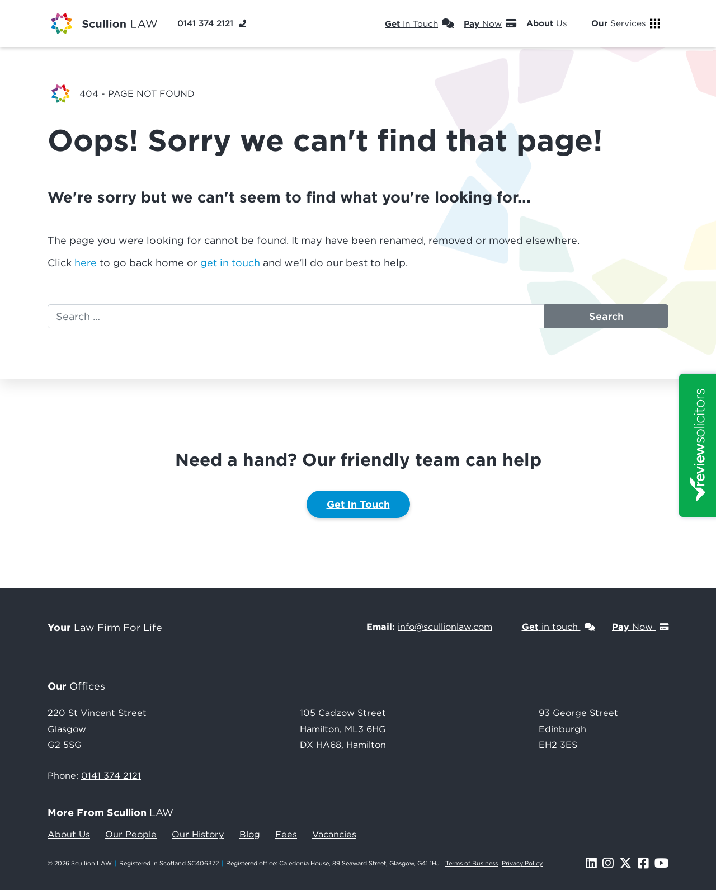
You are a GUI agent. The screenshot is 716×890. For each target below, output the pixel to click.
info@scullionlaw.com (445, 626)
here (85, 262)
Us (553, 23)
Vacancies (334, 834)
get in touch (230, 262)
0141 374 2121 (111, 775)
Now (490, 24)
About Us (69, 834)
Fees (286, 834)
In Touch (419, 24)
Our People (131, 834)
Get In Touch (358, 504)
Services (625, 23)
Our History (198, 834)
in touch (558, 626)
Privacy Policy (522, 863)
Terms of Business (471, 863)
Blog (249, 834)
